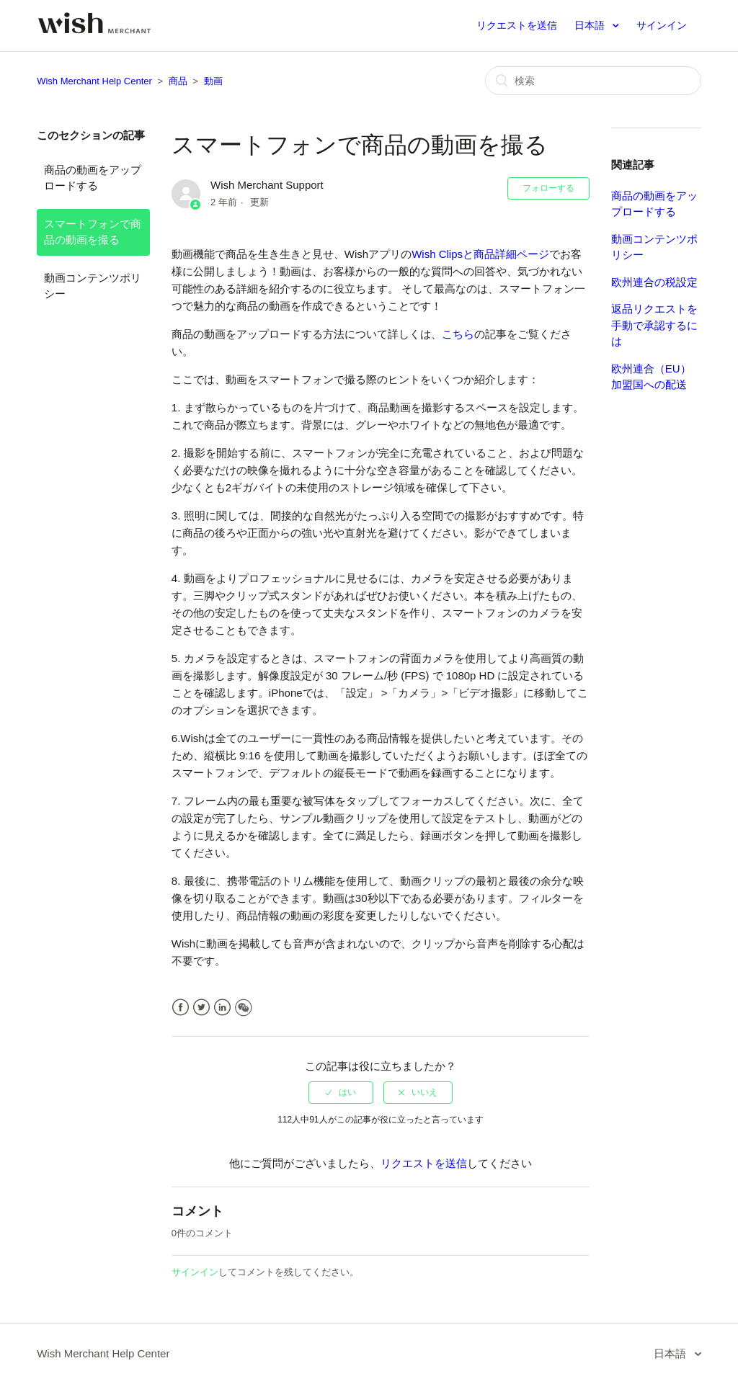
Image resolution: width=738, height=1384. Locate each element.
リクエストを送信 (516, 25)
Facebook (181, 1008)
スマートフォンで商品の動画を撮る (92, 232)
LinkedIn (222, 1008)
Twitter (201, 1008)
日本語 (591, 25)
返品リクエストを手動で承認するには (654, 325)
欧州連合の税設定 (654, 282)
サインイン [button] (661, 25)
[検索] (593, 80)
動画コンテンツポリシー (92, 286)
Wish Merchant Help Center (94, 81)
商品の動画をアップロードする (92, 178)
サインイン (195, 1272)
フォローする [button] (548, 188)
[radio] (340, 1092)
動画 (213, 81)
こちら (458, 334)
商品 (178, 81)
